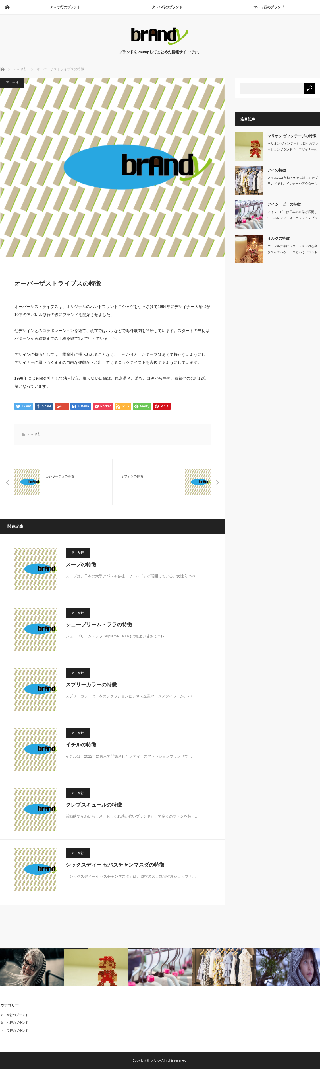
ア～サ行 (12, 82)
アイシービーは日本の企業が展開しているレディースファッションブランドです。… (292, 217)
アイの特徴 (276, 170)
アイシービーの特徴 (284, 204)
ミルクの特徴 (278, 238)
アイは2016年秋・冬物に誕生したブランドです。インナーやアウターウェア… (292, 183)
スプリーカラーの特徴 (91, 685)
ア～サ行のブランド (65, 7)
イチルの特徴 (81, 745)
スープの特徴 (81, 564)
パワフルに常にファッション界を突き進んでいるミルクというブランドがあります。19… (292, 252)
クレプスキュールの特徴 (94, 805)
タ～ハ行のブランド (167, 7)
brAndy (156, 1060)
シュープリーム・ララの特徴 (99, 624)
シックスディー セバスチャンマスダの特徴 (115, 865)
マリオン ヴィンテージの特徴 (292, 136)
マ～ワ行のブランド (268, 7)
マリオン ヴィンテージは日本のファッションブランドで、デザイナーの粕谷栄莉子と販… (292, 149)
